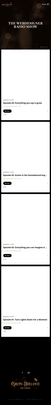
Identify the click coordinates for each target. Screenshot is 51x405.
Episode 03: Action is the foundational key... (25, 175)
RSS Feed (44, 47)
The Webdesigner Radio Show (12, 106)
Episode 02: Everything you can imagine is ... (25, 247)
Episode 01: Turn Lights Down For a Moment (25, 320)
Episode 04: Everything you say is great (22, 103)
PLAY (7, 111)
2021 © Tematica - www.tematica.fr (25, 399)
